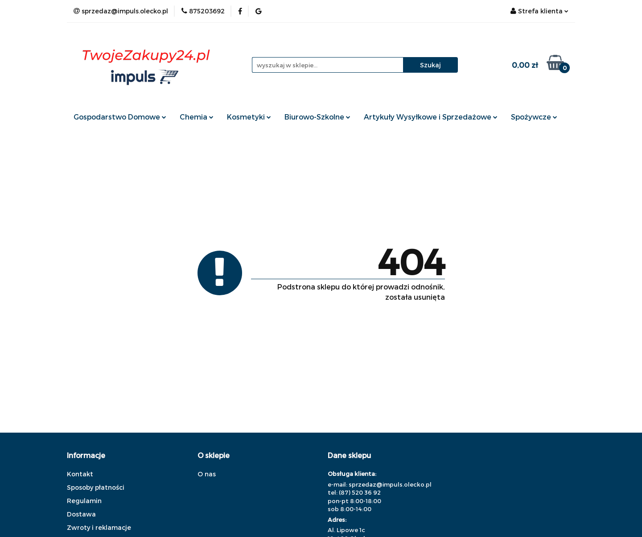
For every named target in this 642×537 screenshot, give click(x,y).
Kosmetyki (249, 116)
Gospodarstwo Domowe (120, 116)
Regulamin (84, 500)
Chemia (197, 116)
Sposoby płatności (95, 487)
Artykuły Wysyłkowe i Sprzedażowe (431, 116)
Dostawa (81, 514)
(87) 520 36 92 (360, 492)
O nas (207, 474)
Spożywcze (534, 116)
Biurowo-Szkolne (317, 116)
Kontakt (80, 474)
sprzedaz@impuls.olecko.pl (390, 484)
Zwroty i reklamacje (99, 527)
